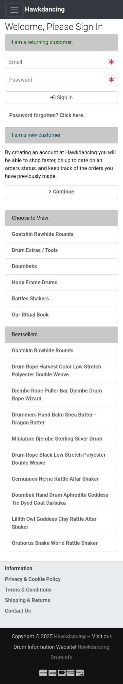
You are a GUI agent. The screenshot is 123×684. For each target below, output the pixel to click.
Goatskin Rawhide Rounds (42, 234)
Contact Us (18, 611)
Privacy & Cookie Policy (33, 579)
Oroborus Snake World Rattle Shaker (55, 543)
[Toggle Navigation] (14, 9)
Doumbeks (24, 266)
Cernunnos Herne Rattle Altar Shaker (55, 479)
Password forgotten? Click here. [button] (47, 115)
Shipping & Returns (27, 600)
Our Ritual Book (30, 315)
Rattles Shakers (30, 298)
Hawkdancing (45, 9)
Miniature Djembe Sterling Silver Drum (57, 439)
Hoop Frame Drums (34, 282)
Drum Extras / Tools (35, 250)
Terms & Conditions (28, 590)
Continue (61, 192)
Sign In (61, 97)
